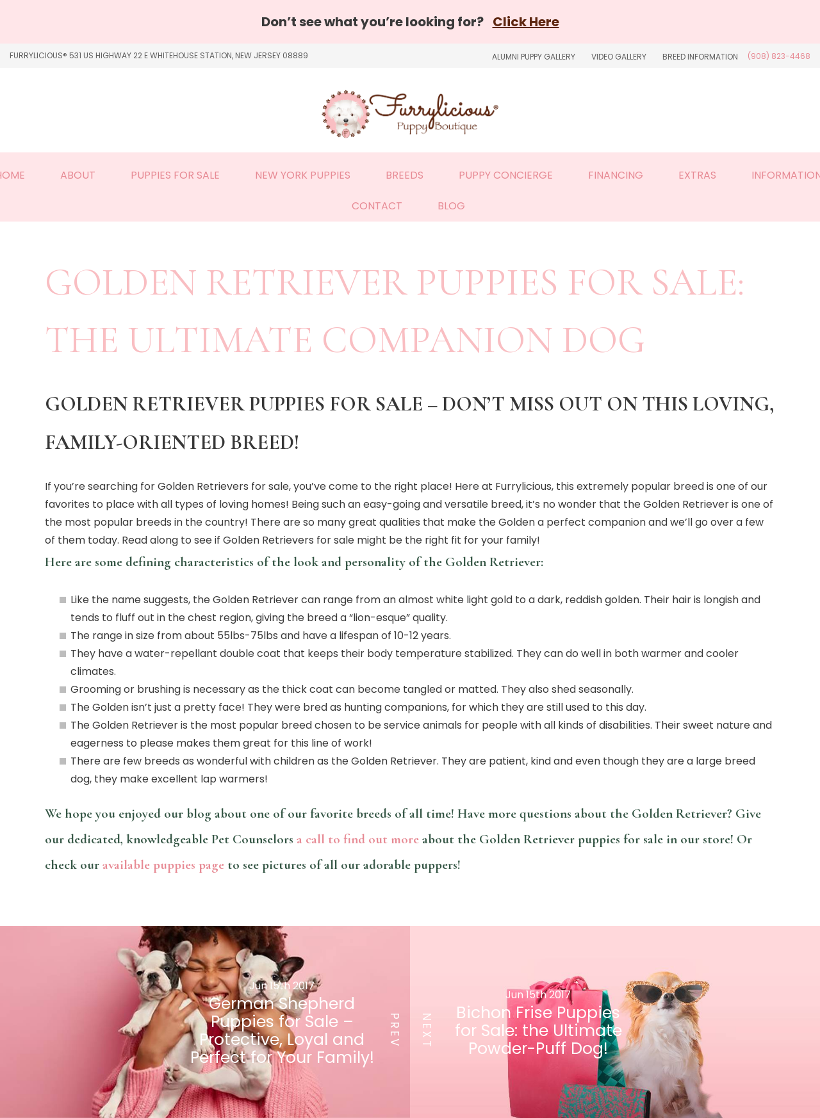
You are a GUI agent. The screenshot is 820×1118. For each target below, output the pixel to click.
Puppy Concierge (506, 175)
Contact (377, 205)
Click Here (526, 22)
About (77, 175)
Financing (615, 175)
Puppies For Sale (175, 175)
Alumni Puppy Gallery (533, 56)
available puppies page (163, 865)
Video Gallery (618, 56)
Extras (697, 175)
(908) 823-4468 (779, 56)
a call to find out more (358, 839)
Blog (451, 205)
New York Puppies (302, 175)
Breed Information (700, 56)
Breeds (404, 175)
